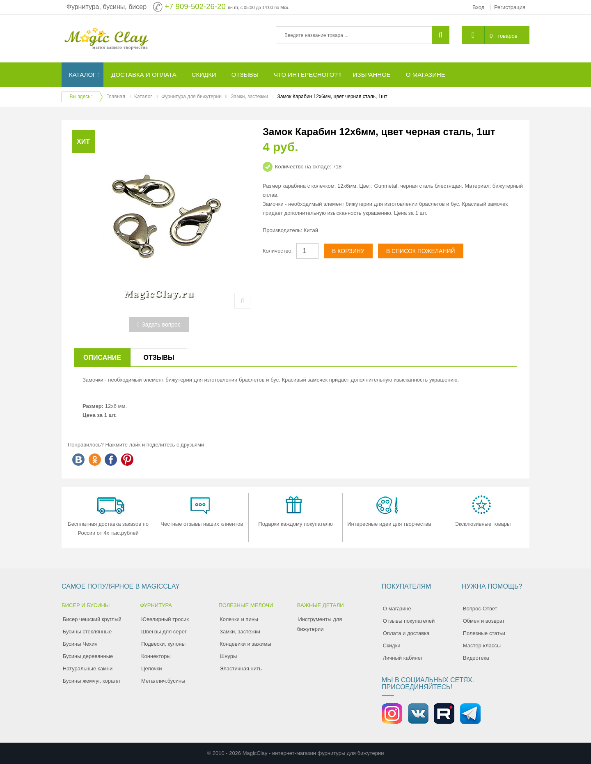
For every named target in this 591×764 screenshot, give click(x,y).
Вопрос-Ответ (480, 608)
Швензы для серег (164, 631)
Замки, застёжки (240, 631)
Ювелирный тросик (165, 619)
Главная (115, 96)
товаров (507, 36)
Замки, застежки (249, 96)
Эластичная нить (240, 668)
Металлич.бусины (163, 681)
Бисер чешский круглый (92, 619)
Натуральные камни (88, 668)
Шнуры (228, 656)
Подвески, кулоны (163, 644)
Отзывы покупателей (409, 621)
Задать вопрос (159, 324)
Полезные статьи (484, 633)
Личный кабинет (403, 658)
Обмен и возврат (484, 621)
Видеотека (476, 658)
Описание (102, 357)
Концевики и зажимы (245, 644)
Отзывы (158, 357)
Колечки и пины (239, 619)
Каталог (143, 96)
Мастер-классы (482, 645)
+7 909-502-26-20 (195, 6)
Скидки (392, 645)
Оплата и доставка (406, 633)
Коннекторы (156, 656)
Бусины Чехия (80, 644)
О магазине (397, 608)
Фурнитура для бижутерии (191, 96)
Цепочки (151, 668)
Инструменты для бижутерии (319, 624)
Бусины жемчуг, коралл (91, 681)
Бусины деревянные (88, 656)
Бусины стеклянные (87, 631)
